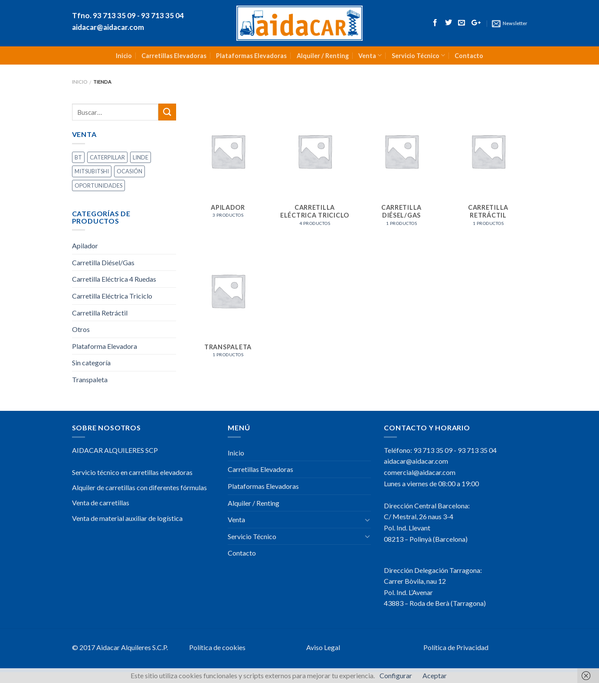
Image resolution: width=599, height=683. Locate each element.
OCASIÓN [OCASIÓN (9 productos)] (129, 171)
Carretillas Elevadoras (173, 55)
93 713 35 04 (477, 450)
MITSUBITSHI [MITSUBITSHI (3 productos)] (92, 171)
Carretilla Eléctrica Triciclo (112, 296)
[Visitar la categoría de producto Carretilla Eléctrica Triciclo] (314, 169)
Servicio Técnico (418, 55)
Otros (81, 329)
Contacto (469, 55)
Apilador (85, 245)
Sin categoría (91, 362)
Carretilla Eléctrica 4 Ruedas (114, 279)
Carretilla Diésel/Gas (103, 262)
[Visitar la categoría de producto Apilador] (228, 165)
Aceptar (434, 675)
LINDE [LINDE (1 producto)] (140, 157)
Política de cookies (217, 647)
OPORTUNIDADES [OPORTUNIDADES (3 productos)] (98, 185)
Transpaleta (90, 379)
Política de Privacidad (455, 647)
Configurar (396, 675)
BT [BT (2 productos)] (78, 157)
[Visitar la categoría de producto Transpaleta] (228, 304)
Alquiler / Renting (323, 55)
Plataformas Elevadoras (251, 55)
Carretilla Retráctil (100, 313)
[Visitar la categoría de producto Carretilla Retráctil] (488, 169)
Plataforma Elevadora (104, 346)
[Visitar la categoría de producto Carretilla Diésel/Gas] (401, 169)
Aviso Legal (323, 647)
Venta (370, 55)
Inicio (124, 55)
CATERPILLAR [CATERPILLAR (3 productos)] (107, 157)
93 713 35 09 (432, 450)
